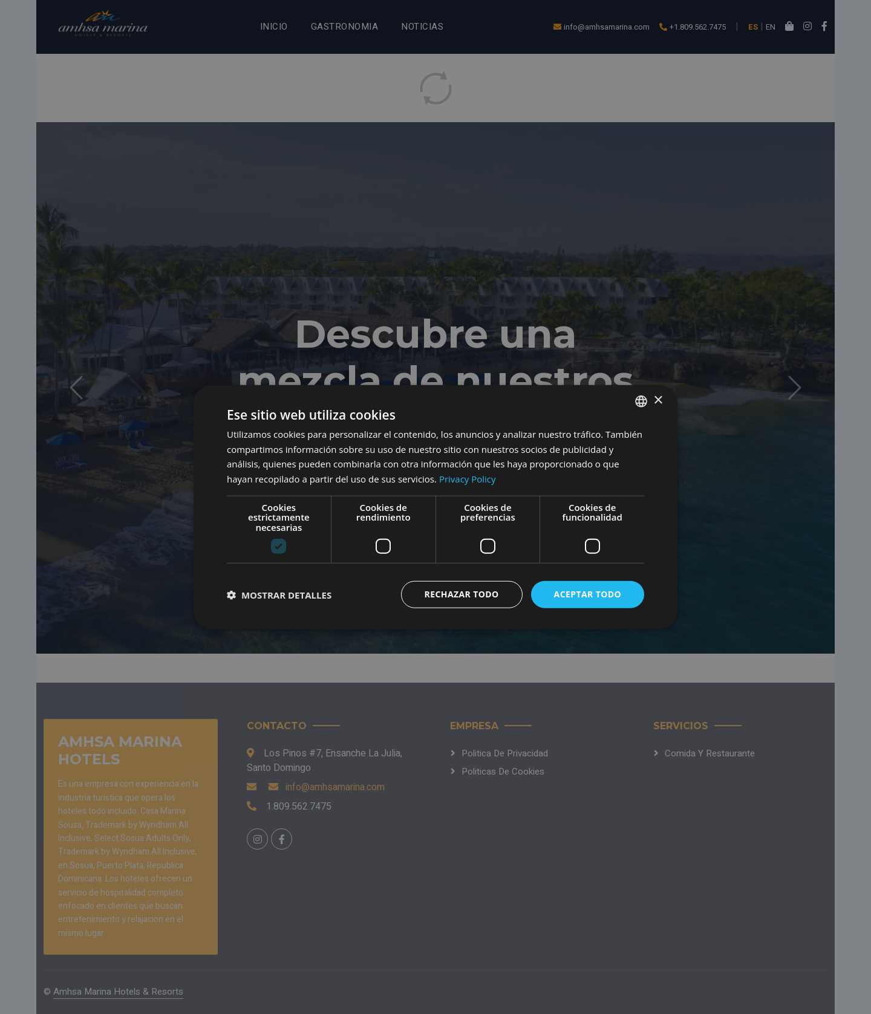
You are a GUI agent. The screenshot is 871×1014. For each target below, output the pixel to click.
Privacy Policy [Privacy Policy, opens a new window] (467, 479)
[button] (279, 594)
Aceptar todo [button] (587, 594)
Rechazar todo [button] (462, 594)
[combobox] (641, 401)
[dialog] (435, 507)
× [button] (657, 400)
